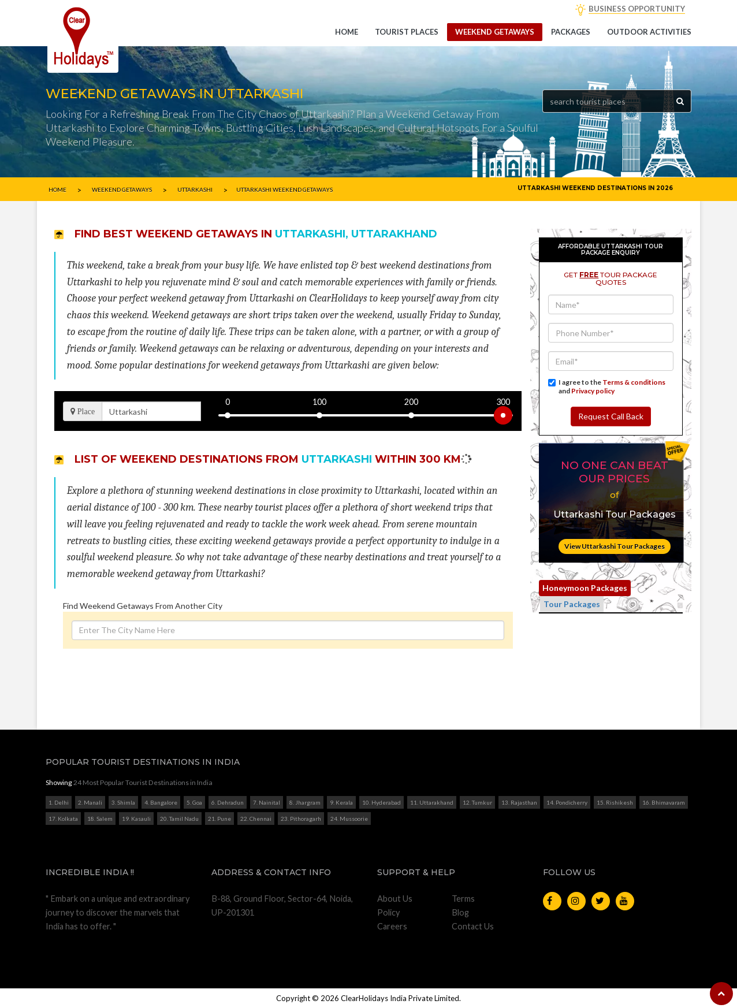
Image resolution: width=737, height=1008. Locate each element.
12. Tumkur (477, 802)
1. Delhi (59, 802)
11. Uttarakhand (431, 802)
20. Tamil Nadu (179, 818)
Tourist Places (406, 31)
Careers (392, 926)
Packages (570, 31)
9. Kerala (341, 802)
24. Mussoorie (349, 818)
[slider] (503, 415)
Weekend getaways (494, 31)
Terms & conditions (633, 382)
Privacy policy (593, 390)
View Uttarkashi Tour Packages (614, 546)
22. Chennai (255, 818)
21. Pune (219, 818)
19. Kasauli (136, 818)
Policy (388, 912)
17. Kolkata (63, 818)
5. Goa (194, 802)
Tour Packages (572, 604)
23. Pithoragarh (301, 818)
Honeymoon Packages (584, 588)
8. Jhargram (305, 802)
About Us (394, 898)
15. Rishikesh (615, 802)
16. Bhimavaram (663, 802)
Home (346, 31)
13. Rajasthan (519, 802)
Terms (463, 898)
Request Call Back (610, 416)
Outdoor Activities (649, 31)
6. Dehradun (227, 802)
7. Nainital (266, 802)
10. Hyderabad (381, 802)
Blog (460, 912)
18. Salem (100, 818)
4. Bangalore (160, 802)
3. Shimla (123, 802)
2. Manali (90, 802)
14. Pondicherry (566, 802)
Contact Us (473, 926)
